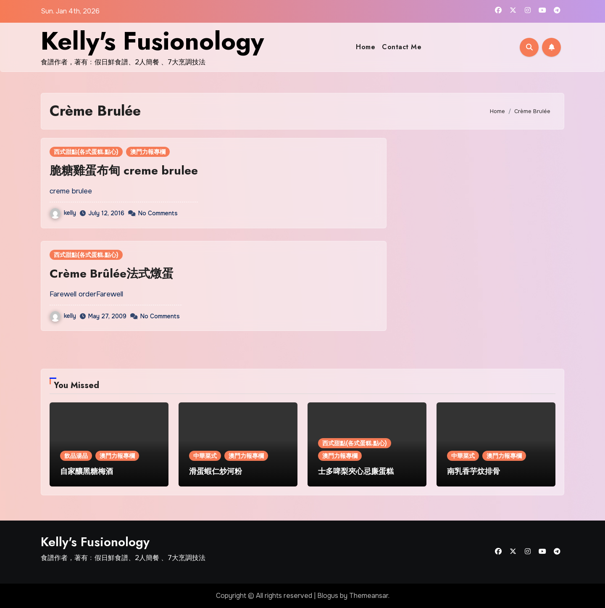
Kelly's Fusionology (152, 41)
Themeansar (368, 595)
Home (365, 47)
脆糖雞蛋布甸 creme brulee (124, 170)
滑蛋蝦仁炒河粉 (215, 471)
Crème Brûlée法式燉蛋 (112, 273)
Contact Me (401, 47)
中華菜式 (205, 456)
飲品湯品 (76, 456)
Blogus (327, 595)
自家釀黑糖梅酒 (86, 471)
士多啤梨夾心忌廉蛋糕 (356, 471)
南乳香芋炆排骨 (473, 471)
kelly (63, 213)
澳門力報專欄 (148, 152)
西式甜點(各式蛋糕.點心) (86, 152)
